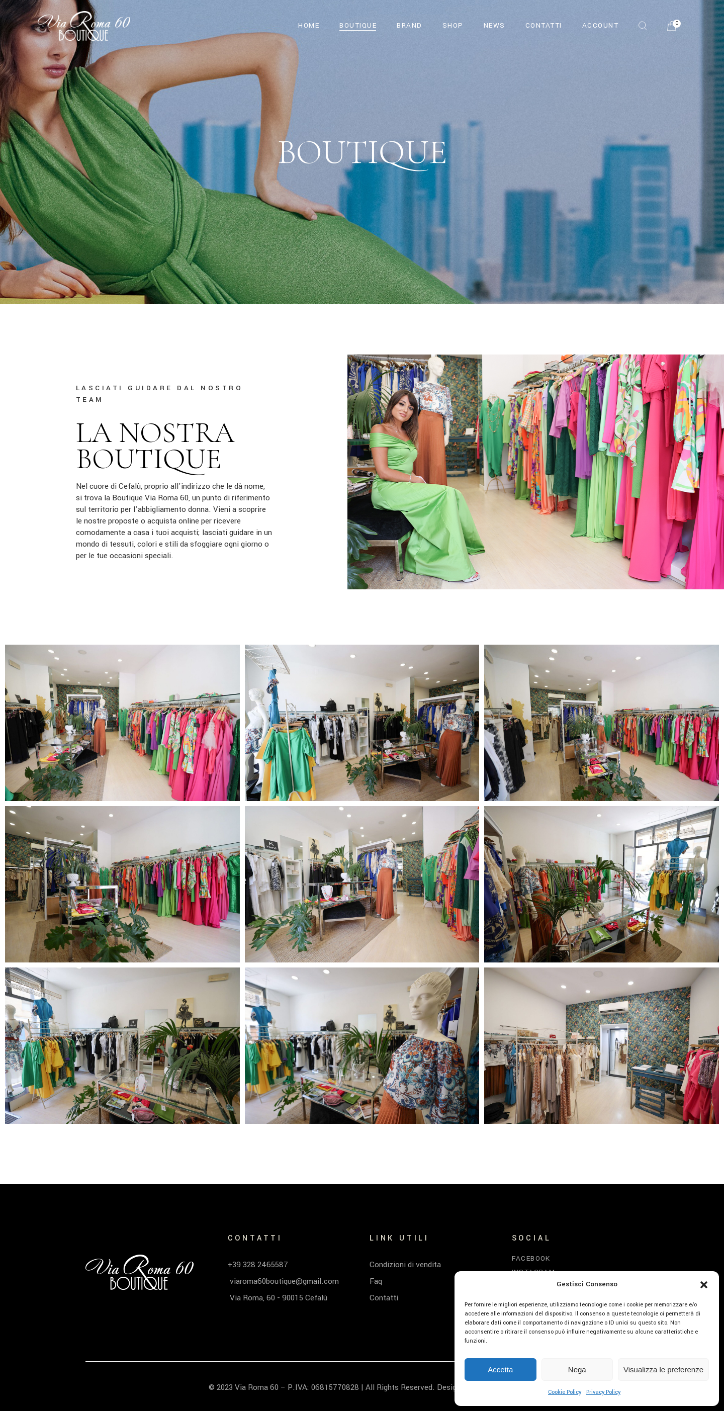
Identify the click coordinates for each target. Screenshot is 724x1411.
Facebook (531, 1258)
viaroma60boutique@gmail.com (283, 1281)
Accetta (500, 1369)
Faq (376, 1281)
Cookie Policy (564, 1392)
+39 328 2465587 (258, 1264)
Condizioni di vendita (405, 1264)
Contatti (384, 1297)
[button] (704, 1285)
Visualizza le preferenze (663, 1369)
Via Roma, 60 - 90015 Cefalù (277, 1297)
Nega (577, 1369)
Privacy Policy (603, 1392)
